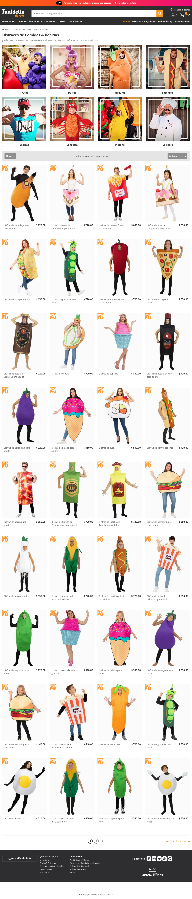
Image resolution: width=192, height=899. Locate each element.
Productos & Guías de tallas (52, 866)
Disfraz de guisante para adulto (63, 301)
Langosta (72, 144)
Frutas (24, 92)
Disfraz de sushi (107, 447)
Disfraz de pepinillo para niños (111, 820)
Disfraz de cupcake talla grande (63, 672)
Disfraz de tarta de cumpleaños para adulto (63, 227)
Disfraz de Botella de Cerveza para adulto (14, 375)
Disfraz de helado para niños (110, 672)
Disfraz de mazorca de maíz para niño (62, 820)
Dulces (72, 92)
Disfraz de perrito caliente (160, 447)
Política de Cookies (78, 869)
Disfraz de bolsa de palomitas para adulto (158, 598)
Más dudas (45, 872)
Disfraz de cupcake (108, 373)
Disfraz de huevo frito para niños (160, 820)
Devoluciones (46, 869)
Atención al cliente (20, 858)
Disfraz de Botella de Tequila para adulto (109, 523)
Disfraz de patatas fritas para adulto (111, 227)
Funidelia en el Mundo (80, 860)
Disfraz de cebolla (60, 373)
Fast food (167, 92)
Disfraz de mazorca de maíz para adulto (62, 598)
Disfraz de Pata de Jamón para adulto (16, 227)
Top (125, 21)
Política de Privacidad (79, 866)
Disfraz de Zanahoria (109, 744)
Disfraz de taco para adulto (17, 299)
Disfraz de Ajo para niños (16, 596)
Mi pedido (44, 860)
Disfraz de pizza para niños (157, 301)
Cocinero (167, 144)
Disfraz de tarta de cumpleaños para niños (158, 227)
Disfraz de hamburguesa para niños (16, 746)
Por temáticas (27, 21)
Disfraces (8, 21)
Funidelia (6, 29)
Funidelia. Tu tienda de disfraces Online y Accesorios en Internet (13, 13)
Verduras (119, 92)
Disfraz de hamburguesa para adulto (159, 523)
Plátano (120, 144)
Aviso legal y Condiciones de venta (85, 863)
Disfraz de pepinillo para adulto (16, 672)
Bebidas (24, 144)
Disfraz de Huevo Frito (15, 818)
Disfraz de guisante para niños (159, 746)
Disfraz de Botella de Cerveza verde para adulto (64, 523)
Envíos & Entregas (48, 863)
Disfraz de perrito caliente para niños (112, 598)
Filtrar (9, 156)
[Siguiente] (102, 841)
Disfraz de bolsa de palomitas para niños (62, 746)
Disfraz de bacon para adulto (15, 523)
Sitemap (73, 872)
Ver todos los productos (178, 841)
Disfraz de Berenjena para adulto (17, 449)
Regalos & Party (70, 21)
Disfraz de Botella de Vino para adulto (159, 375)
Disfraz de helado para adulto (62, 449)
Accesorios (48, 21)
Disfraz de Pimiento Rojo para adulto (111, 301)
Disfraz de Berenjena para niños (160, 672)
